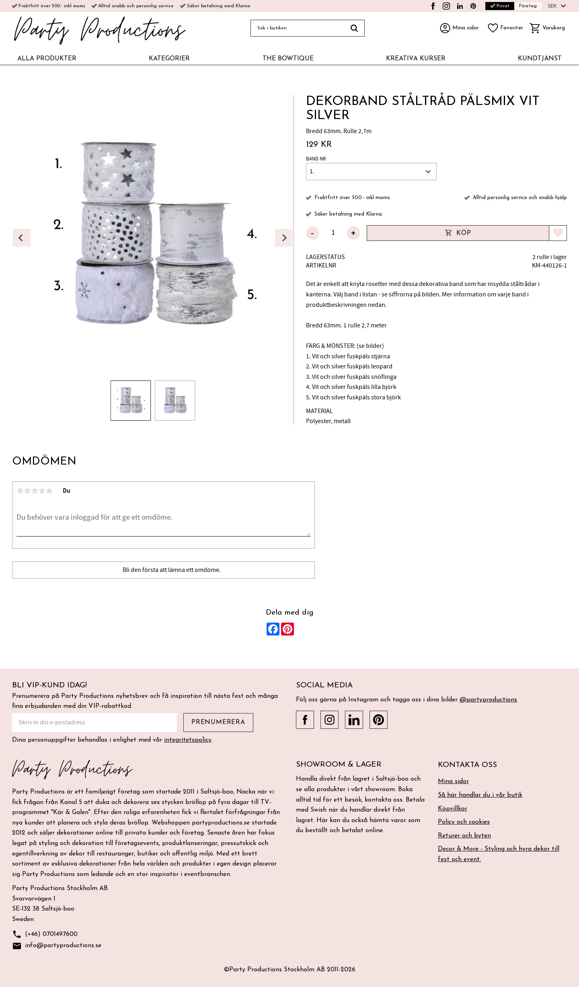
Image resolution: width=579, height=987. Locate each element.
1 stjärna (20, 490)
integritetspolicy (187, 740)
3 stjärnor (34, 490)
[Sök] (354, 28)
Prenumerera (218, 722)
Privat (499, 6)
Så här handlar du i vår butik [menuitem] (480, 795)
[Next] (284, 238)
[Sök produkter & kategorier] (297, 28)
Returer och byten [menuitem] (464, 836)
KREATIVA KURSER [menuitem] (416, 59)
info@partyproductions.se (56, 946)
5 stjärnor (49, 490)
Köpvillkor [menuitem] (452, 809)
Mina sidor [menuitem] (453, 781)
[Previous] (22, 238)
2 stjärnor (27, 490)
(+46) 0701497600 (45, 934)
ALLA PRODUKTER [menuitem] (46, 59)
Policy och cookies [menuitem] (464, 822)
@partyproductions (488, 700)
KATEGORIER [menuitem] (169, 59)
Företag (528, 6)
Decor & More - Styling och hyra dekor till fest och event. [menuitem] (498, 854)
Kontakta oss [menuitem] (467, 765)
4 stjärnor (41, 490)
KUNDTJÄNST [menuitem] (540, 59)
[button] (505, 28)
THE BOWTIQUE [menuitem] (288, 59)
